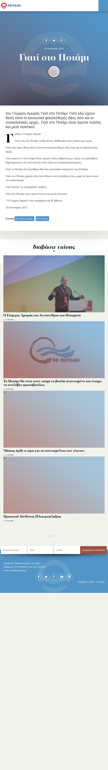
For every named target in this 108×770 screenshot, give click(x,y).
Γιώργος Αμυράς (25, 218)
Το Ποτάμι (43, 218)
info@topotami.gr (18, 570)
